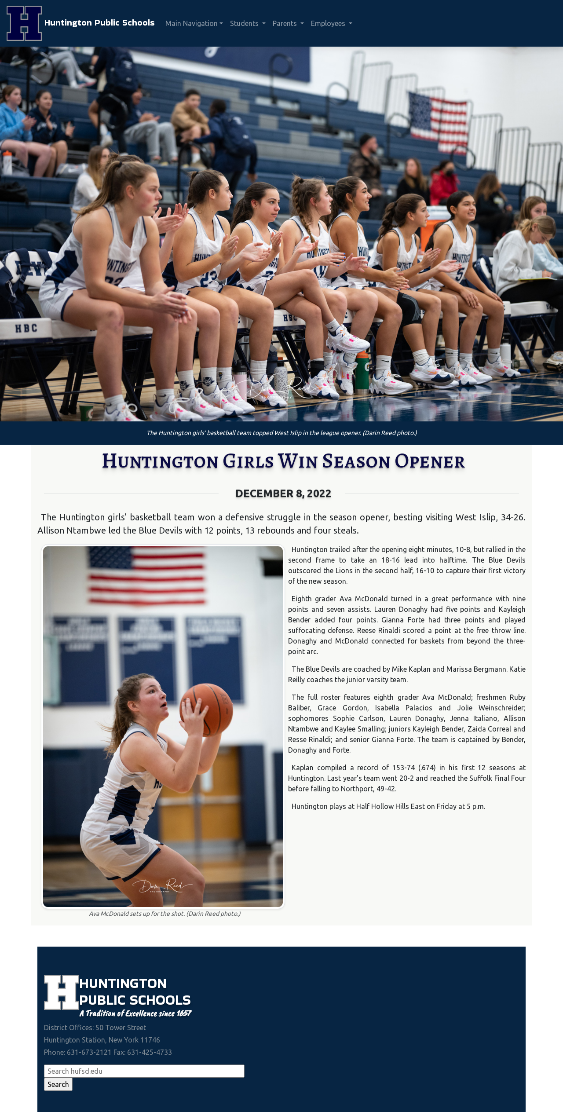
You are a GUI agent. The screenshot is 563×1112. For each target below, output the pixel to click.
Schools (160, 1000)
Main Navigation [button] (191, 23)
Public (104, 1000)
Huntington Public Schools (81, 23)
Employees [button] (329, 23)
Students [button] (245, 23)
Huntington (123, 983)
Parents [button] (286, 23)
